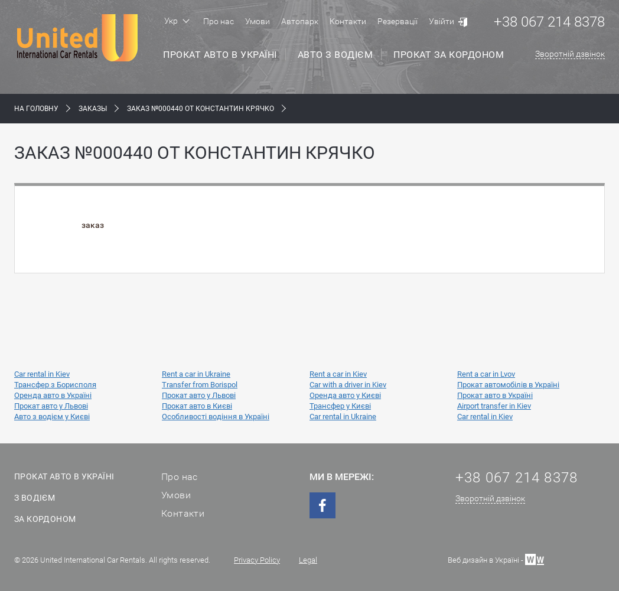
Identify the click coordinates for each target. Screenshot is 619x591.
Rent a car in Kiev (338, 374)
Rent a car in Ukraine (196, 374)
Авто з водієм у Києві (52, 416)
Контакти (348, 21)
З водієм (34, 497)
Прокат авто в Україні (220, 54)
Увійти (441, 21)
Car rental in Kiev (42, 374)
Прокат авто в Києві (197, 405)
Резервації (397, 21)
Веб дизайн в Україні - (496, 559)
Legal (308, 560)
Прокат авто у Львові (199, 395)
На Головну (36, 109)
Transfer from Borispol (199, 384)
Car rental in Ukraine (343, 416)
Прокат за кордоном (448, 54)
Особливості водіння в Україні (215, 416)
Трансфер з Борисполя (55, 384)
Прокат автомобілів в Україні (508, 384)
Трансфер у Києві (340, 405)
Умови (257, 21)
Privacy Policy (257, 560)
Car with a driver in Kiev (348, 384)
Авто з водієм (335, 54)
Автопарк (299, 21)
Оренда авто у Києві (345, 395)
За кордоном (45, 519)
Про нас (218, 21)
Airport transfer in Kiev (494, 405)
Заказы (93, 109)
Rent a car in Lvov (486, 374)
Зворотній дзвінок (570, 53)
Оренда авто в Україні (53, 395)
